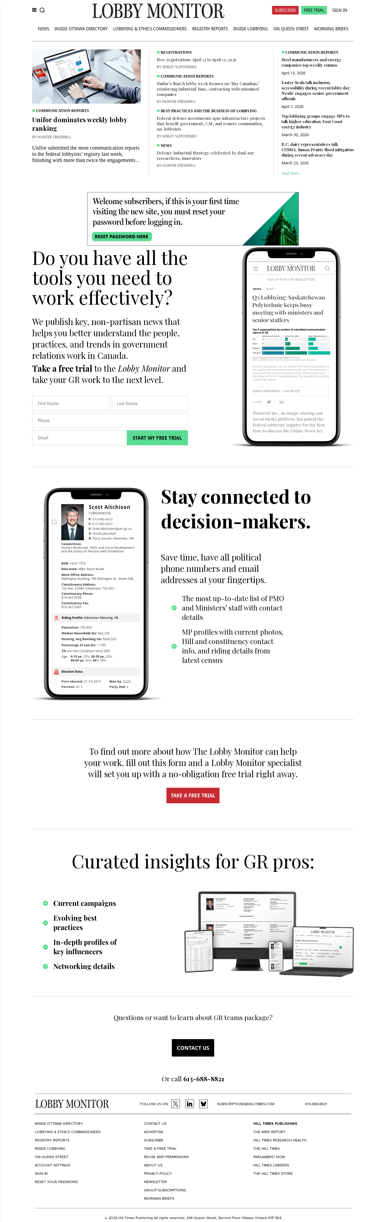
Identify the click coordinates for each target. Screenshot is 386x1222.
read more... (291, 173)
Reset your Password (56, 1182)
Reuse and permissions (166, 1157)
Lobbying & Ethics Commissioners (150, 29)
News (43, 29)
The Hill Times (266, 1148)
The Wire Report (269, 1132)
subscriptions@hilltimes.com (245, 1104)
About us (153, 1165)
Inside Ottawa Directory (80, 29)
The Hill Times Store (273, 1173)
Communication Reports (62, 111)
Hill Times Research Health (279, 1140)
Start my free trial (157, 438)
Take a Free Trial (160, 1148)
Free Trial (314, 10)
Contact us (193, 1047)
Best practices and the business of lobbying (209, 111)
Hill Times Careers (271, 1165)
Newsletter (155, 1182)
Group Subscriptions (165, 1190)
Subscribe (285, 10)
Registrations (176, 52)
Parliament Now (269, 1157)
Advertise (153, 1132)
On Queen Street (291, 29)
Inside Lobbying (250, 29)
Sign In (339, 10)
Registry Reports (210, 29)
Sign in (41, 1173)
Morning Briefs (331, 29)
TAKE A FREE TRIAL (193, 795)
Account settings (52, 1165)
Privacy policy (158, 1173)
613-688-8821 (316, 1104)
